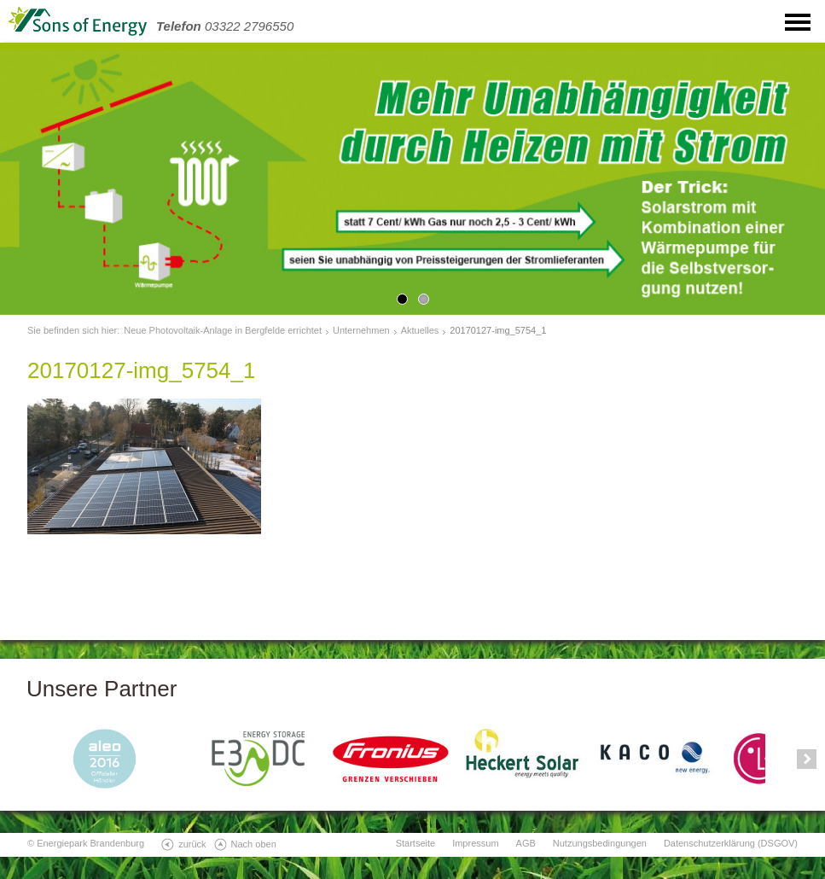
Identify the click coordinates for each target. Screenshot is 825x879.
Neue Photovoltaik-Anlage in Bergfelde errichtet (223, 330)
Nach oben (253, 844)
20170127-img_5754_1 (498, 330)
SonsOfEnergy (94, 22)
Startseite (415, 843)
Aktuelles (420, 330)
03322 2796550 (224, 26)
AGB (526, 843)
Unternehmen (361, 330)
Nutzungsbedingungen (600, 843)
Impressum (475, 843)
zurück (192, 844)
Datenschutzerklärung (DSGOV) (731, 843)
